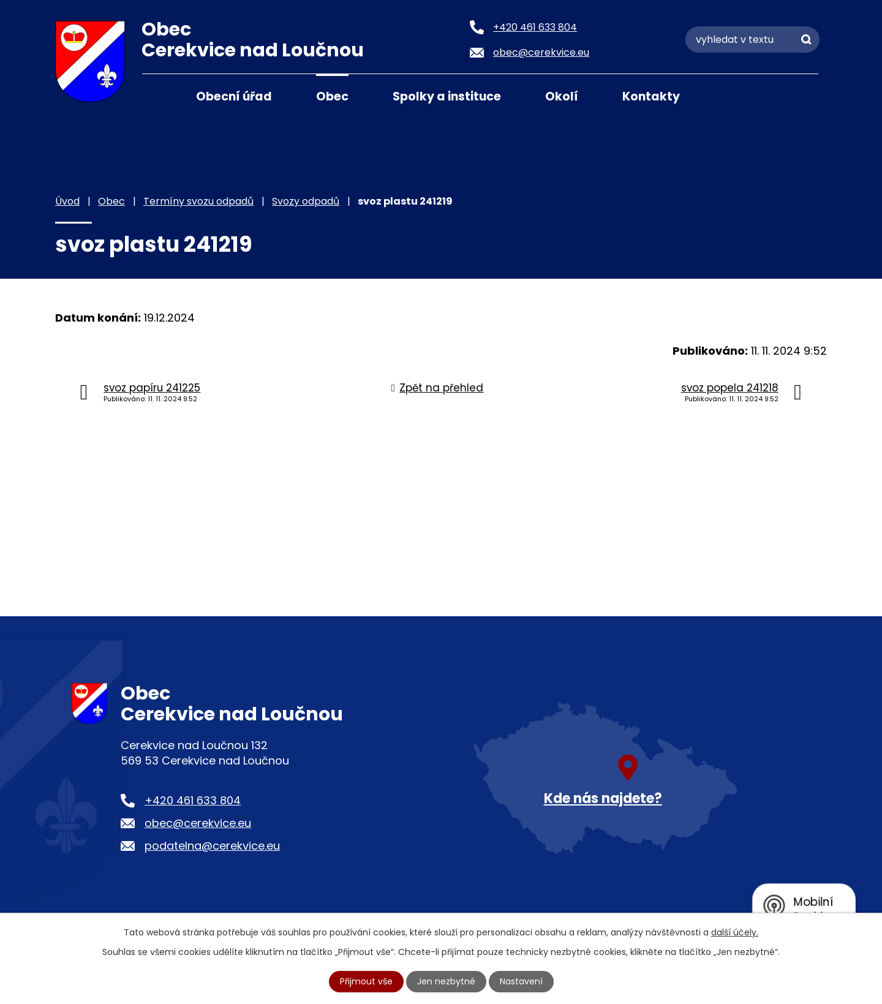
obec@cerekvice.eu (198, 823)
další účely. (734, 932)
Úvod (157, 95)
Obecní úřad (234, 96)
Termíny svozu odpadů (198, 201)
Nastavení (521, 981)
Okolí (561, 96)
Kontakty (651, 96)
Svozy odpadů (305, 201)
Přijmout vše (366, 981)
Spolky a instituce (447, 96)
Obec (332, 96)
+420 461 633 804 (193, 800)
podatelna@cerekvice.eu (212, 845)
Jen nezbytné (446, 981)
